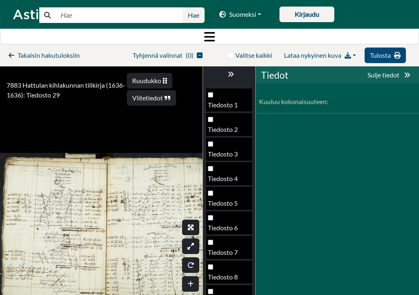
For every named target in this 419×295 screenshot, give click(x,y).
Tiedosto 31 (224, 255)
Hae (193, 15)
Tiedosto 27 (224, 156)
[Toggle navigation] (209, 36)
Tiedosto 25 (224, 107)
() (168, 55)
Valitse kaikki (253, 55)
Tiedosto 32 (224, 279)
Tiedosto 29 (224, 205)
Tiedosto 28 (224, 181)
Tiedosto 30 (224, 230)
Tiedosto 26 (224, 132)
